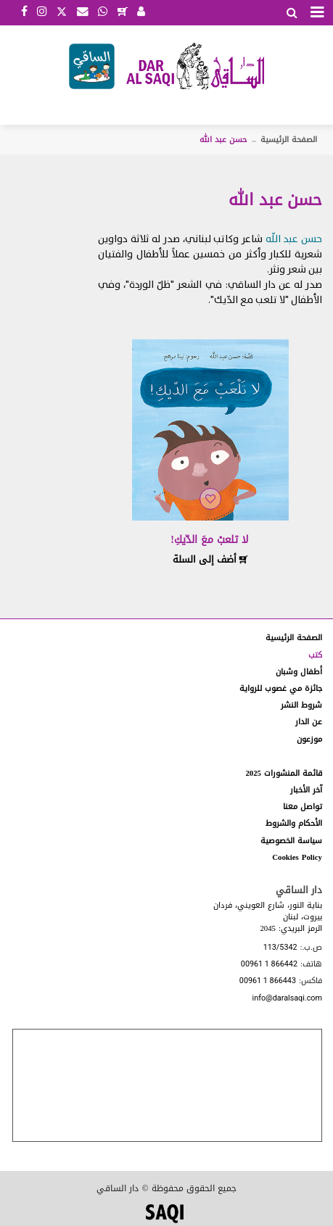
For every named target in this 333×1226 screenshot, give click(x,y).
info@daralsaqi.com (287, 999)
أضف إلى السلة (210, 559)
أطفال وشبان (299, 671)
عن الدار (308, 721)
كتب (315, 655)
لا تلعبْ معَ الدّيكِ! (209, 540)
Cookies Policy (297, 857)
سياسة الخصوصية (291, 840)
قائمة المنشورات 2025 (283, 773)
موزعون (309, 739)
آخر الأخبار (306, 790)
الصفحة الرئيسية (288, 139)
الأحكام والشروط (294, 823)
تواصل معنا (302, 806)
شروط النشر (301, 705)
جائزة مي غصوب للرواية (280, 688)
